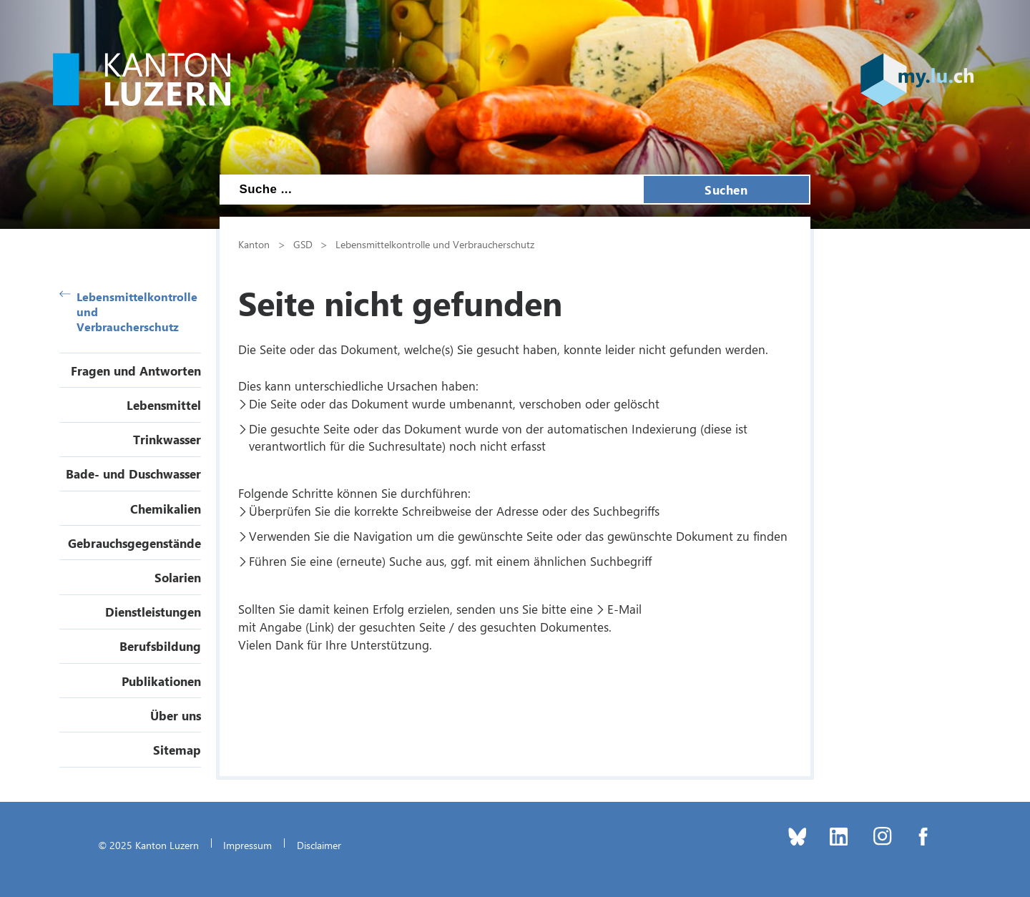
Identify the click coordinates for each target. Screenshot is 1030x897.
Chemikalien (165, 508)
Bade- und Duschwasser (133, 473)
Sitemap (177, 750)
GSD (303, 243)
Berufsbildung (160, 646)
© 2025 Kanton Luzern (148, 844)
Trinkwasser (167, 439)
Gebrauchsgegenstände (134, 543)
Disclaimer (319, 844)
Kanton (254, 243)
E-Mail (624, 609)
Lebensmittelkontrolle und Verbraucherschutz (128, 311)
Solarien (177, 577)
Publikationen (161, 681)
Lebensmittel (164, 405)
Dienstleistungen (153, 611)
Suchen (726, 189)
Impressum (247, 844)
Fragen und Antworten (136, 370)
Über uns (175, 715)
